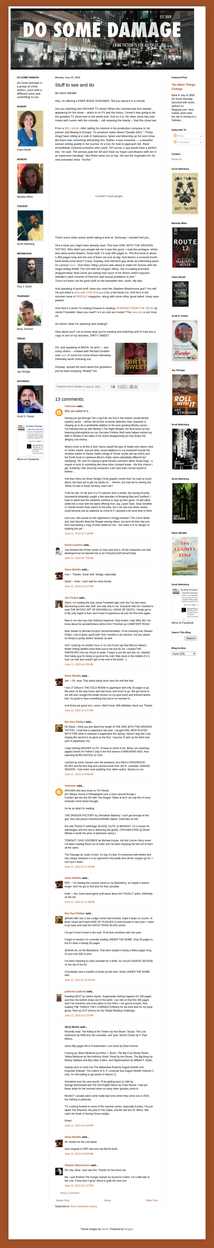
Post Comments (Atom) (84, 1206)
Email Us (177, 159)
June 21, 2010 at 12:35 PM (80, 980)
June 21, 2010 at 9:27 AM (79, 710)
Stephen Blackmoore (77, 1165)
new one (137, 312)
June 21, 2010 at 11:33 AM (80, 866)
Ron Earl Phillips (75, 721)
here (72, 265)
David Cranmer (74, 544)
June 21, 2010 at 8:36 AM (79, 664)
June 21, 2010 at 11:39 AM (80, 902)
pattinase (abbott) (75, 991)
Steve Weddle (73, 569)
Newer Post (62, 1200)
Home (107, 1200)
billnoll (104, 1229)
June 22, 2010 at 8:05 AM (79, 1153)
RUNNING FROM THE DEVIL (134, 308)
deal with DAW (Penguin (89, 292)
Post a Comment (69, 1193)
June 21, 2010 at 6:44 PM (79, 1125)
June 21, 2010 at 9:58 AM (79, 774)
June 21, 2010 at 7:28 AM (79, 558)
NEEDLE (82, 296)
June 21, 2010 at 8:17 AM (79, 586)
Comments (181, 142)
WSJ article (72, 128)
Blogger (128, 1229)
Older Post (152, 1200)
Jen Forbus (71, 597)
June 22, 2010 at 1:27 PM (79, 1185)
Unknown (70, 406)
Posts (178, 135)
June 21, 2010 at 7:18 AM (79, 533)
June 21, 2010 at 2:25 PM (79, 1015)
